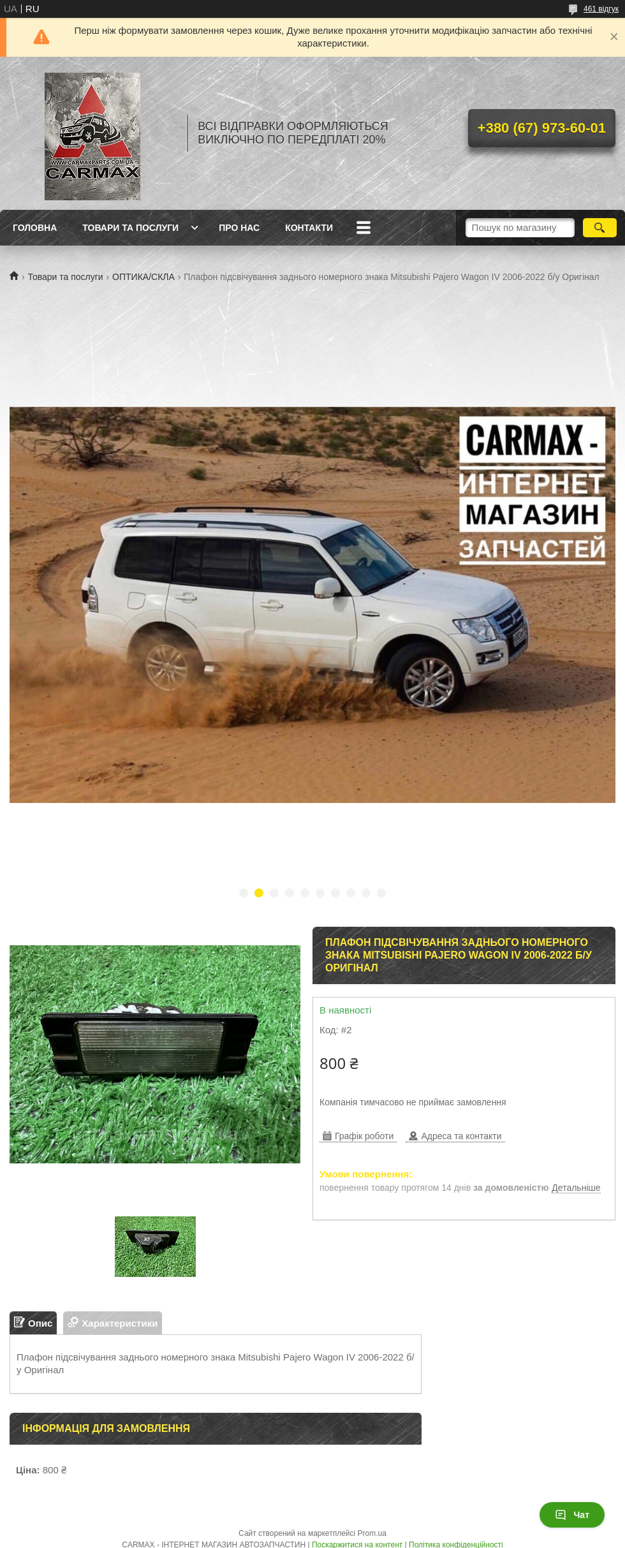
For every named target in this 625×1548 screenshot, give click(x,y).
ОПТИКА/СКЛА (143, 277)
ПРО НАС (239, 228)
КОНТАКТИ (309, 228)
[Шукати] (600, 227)
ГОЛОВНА (35, 228)
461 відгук (601, 8)
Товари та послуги (65, 277)
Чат (572, 1515)
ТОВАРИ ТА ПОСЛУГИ (130, 228)
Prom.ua (372, 1533)
